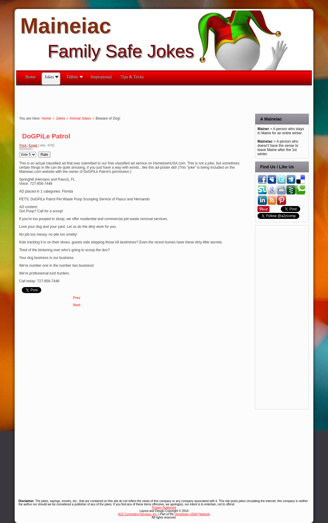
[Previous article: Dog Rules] (76, 298)
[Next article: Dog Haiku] (76, 305)
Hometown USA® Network (192, 514)
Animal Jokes (80, 118)
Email (33, 145)
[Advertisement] (125, 99)
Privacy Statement (164, 507)
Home (46, 118)
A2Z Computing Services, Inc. (137, 514)
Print (23, 145)
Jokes (60, 118)
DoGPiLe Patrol (46, 136)
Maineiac (65, 26)
